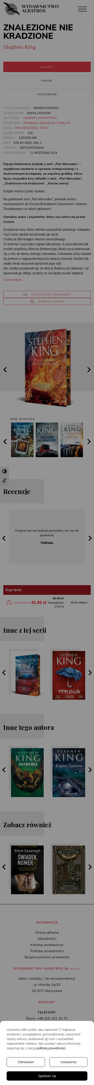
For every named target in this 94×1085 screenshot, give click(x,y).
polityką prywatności (51, 1048)
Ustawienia (68, 1062)
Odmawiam (26, 1062)
